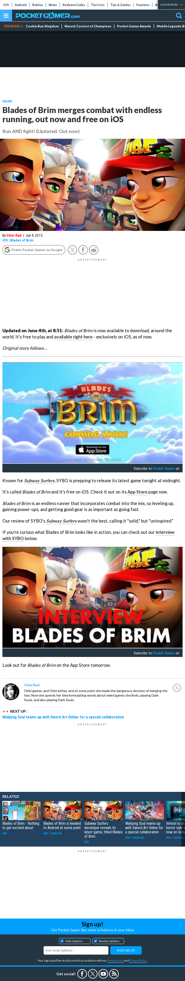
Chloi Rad (14, 235)
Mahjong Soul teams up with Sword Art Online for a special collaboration (63, 717)
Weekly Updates (109, 941)
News (53, 5)
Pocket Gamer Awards (134, 26)
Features (142, 5)
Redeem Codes (74, 5)
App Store (137, 491)
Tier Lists (98, 5)
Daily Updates (74, 941)
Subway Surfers (39, 480)
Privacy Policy (138, 960)
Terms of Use (115, 960)
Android (20, 5)
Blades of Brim (21, 240)
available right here (73, 336)
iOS (6, 5)
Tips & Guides (120, 5)
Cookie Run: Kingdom (42, 26)
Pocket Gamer (163, 468)
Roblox (37, 5)
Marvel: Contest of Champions (88, 26)
